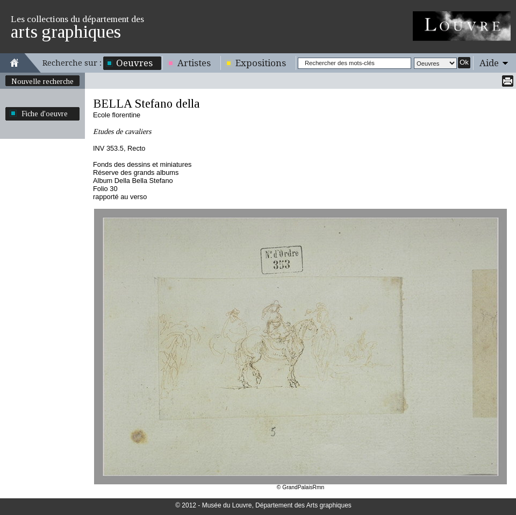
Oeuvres (134, 63)
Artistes (194, 63)
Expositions (260, 63)
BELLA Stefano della (146, 103)
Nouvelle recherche (42, 81)
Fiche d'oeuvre (45, 113)
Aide (489, 63)
